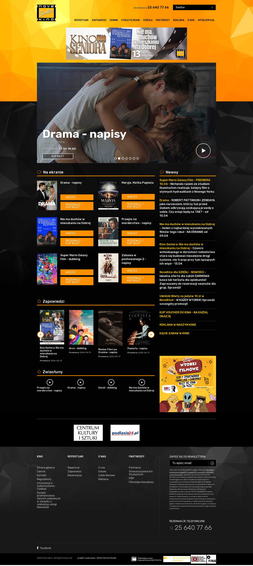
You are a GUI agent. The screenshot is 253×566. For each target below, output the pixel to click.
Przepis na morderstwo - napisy (136, 221)
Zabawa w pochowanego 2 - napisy (134, 259)
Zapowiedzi (99, 20)
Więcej (71, 197)
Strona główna (46, 467)
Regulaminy (44, 479)
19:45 (72, 149)
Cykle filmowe (130, 20)
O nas (191, 20)
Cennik (114, 20)
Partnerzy (163, 20)
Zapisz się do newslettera (187, 456)
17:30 (63, 149)
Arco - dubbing (77, 348)
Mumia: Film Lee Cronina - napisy (107, 351)
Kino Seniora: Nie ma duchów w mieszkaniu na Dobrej (52, 352)
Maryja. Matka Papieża (138, 182)
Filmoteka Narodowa (141, 482)
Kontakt (41, 475)
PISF (131, 478)
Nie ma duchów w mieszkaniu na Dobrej (75, 221)
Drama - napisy (84, 134)
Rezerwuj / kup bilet (74, 206)
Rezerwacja (75, 475)
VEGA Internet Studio (106, 558)
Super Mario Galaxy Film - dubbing (74, 257)
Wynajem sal (206, 20)
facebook (44, 548)
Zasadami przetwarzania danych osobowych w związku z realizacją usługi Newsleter (191, 472)
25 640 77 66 (158, 7)
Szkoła (147, 20)
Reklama (178, 20)
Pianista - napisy (137, 348)
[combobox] (194, 7)
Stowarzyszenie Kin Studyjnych (141, 473)
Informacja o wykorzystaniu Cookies (46, 486)
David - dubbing (107, 387)
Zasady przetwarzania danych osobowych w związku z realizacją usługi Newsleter (49, 500)
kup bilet (58, 156)
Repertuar (81, 20)
